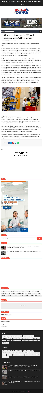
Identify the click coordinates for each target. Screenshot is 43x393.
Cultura (24, 291)
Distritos (36, 291)
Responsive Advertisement (21, 305)
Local (15, 40)
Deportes (30, 291)
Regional (27, 295)
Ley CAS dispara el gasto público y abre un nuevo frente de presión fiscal (24, 251)
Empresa (13, 293)
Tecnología (38, 295)
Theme (18, 391)
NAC (39, 293)
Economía (3, 293)
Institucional (28, 293)
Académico (4, 291)
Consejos (18, 291)
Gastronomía (20, 293)
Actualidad (11, 291)
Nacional (3, 295)
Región (21, 295)
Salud (32, 295)
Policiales (15, 295)
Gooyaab (28, 391)
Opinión (9, 295)
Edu (9, 293)
